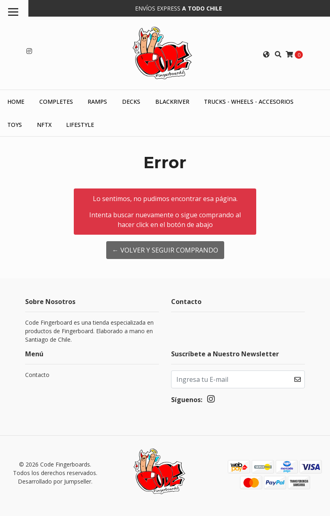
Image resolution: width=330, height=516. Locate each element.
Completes (56, 101)
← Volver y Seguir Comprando (165, 250)
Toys (14, 124)
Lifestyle (80, 124)
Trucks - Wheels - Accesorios (249, 101)
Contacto (37, 375)
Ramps (97, 101)
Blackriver (172, 101)
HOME (15, 101)
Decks (131, 101)
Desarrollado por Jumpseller (54, 481)
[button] (266, 54)
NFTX (44, 124)
